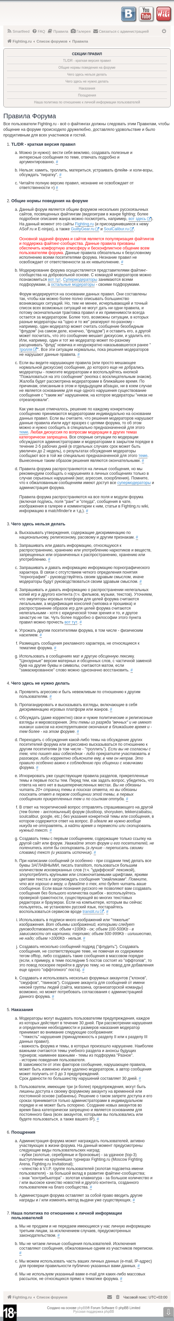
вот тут (54, 279)
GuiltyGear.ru (82, 229)
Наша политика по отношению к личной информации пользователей (87, 102)
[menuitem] (18, 31)
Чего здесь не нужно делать (87, 81)
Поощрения (87, 95)
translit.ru (91, 911)
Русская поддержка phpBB (93, 1311)
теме (23, 432)
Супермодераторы (80, 279)
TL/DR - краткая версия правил (87, 60)
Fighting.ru (84, 224)
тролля (25, 349)
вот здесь (137, 218)
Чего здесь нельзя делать (87, 74)
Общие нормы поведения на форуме (87, 67)
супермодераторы (134, 482)
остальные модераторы (73, 284)
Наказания (87, 88)
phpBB (82, 1308)
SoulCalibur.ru (116, 229)
